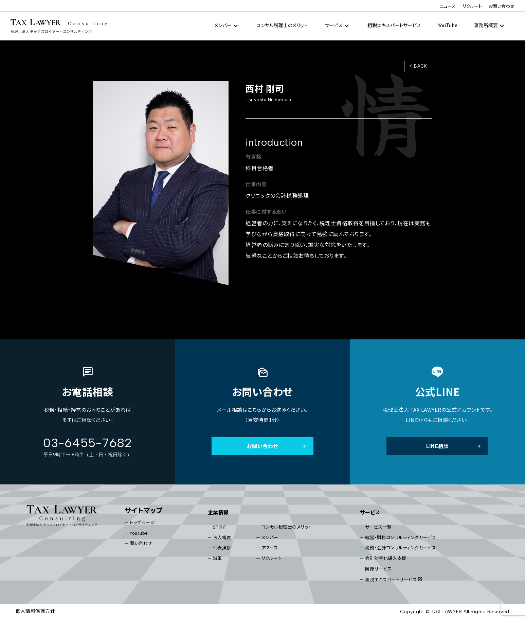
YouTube (447, 25)
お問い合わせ (501, 6)
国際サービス (378, 568)
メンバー (269, 537)
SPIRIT (220, 527)
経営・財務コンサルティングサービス (400, 537)
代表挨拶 (222, 548)
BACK (417, 66)
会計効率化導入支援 (385, 558)
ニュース (448, 6)
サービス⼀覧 (378, 527)
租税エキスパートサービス (394, 25)
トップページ (142, 522)
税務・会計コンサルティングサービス (400, 548)
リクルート (472, 6)
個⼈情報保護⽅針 (35, 610)
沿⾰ (217, 558)
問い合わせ (141, 543)
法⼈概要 (222, 537)
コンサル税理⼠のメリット (282, 25)
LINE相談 (454, 445)
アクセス (269, 548)
